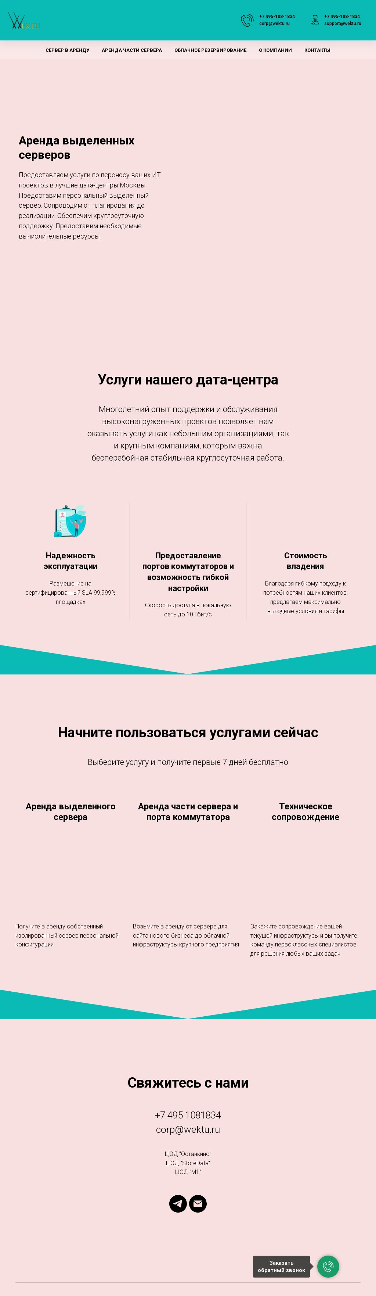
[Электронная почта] (198, 1204)
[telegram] (178, 1204)
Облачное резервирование (210, 50)
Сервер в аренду (67, 50)
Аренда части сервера (132, 50)
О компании (275, 50)
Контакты (317, 50)
